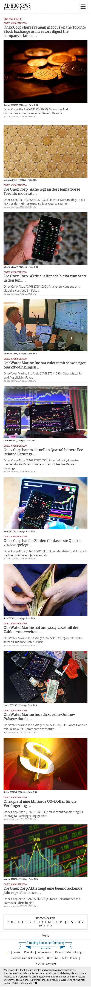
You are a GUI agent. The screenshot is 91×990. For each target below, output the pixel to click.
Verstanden (27, 983)
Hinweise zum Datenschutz (27, 958)
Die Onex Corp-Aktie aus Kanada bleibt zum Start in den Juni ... (45, 278)
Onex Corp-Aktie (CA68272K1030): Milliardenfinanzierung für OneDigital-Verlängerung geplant (43, 814)
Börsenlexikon (45, 918)
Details (15, 983)
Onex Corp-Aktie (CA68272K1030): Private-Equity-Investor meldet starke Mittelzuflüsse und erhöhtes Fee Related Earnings (41, 464)
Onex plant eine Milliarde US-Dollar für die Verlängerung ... (40, 804)
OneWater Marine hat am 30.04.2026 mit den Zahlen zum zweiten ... (41, 630)
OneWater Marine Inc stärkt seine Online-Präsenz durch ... (39, 717)
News (16, 952)
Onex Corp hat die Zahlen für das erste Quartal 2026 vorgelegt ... (43, 543)
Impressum (44, 952)
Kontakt (28, 952)
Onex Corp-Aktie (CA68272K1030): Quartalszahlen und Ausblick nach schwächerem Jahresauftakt (45, 553)
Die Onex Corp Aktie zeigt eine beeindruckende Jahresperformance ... (43, 891)
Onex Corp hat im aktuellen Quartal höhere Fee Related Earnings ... (43, 452)
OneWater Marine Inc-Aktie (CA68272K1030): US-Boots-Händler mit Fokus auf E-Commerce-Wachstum (45, 727)
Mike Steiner (69, 958)
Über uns (52, 958)
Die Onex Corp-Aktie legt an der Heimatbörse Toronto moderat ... (42, 192)
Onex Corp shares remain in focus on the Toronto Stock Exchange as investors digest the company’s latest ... (45, 32)
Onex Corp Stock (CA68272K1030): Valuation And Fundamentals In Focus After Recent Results (36, 111)
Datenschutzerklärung (68, 952)
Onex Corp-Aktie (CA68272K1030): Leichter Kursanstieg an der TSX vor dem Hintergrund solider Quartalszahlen (45, 202)
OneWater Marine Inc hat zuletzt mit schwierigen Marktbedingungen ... (45, 365)
